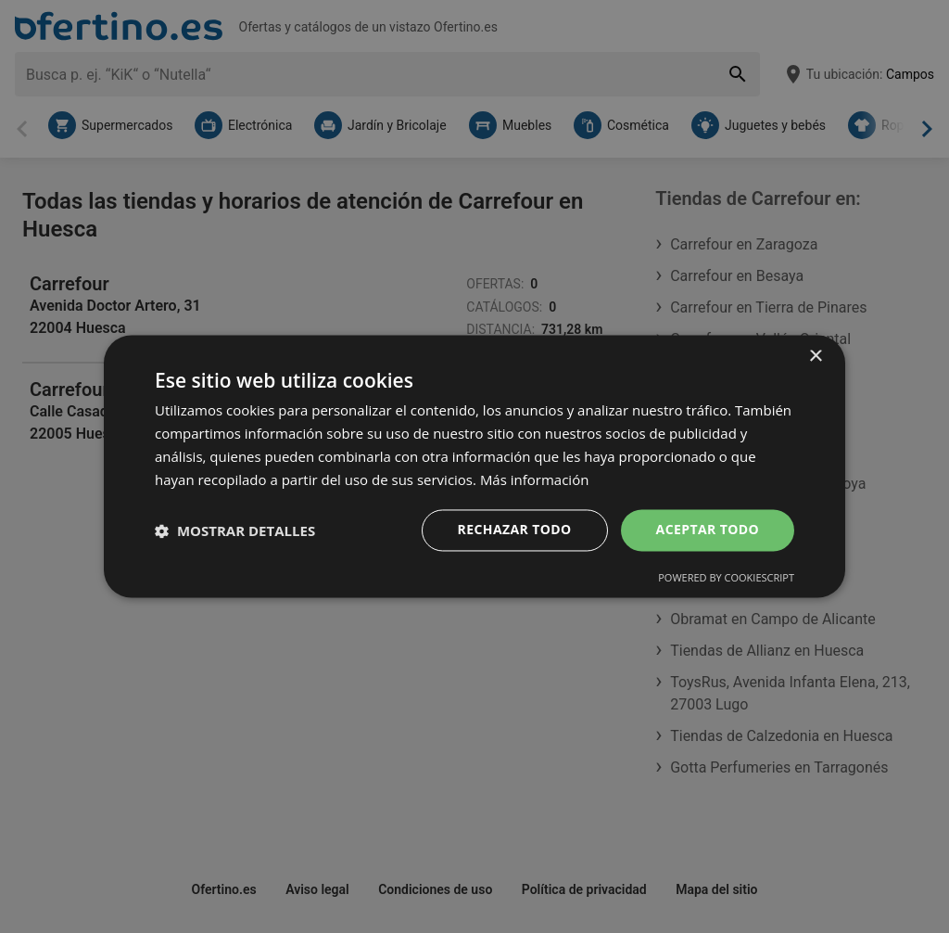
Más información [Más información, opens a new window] (534, 479)
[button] (235, 530)
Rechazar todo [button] (515, 530)
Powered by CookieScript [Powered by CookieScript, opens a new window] (726, 578)
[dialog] (474, 466)
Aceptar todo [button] (707, 530)
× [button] (815, 357)
